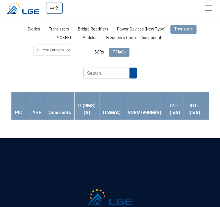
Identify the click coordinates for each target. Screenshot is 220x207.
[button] (35, 112)
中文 (54, 8)
